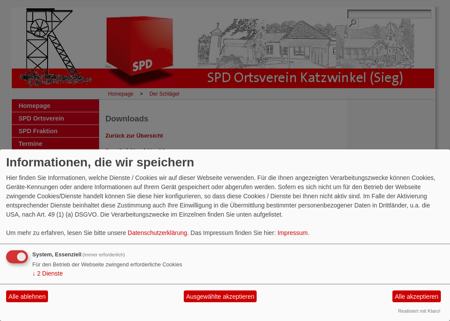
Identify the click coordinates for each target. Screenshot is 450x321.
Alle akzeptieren (417, 296)
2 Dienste (47, 273)
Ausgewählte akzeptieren (220, 296)
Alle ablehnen (27, 296)
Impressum (293, 232)
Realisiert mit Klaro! (419, 311)
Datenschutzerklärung (157, 232)
